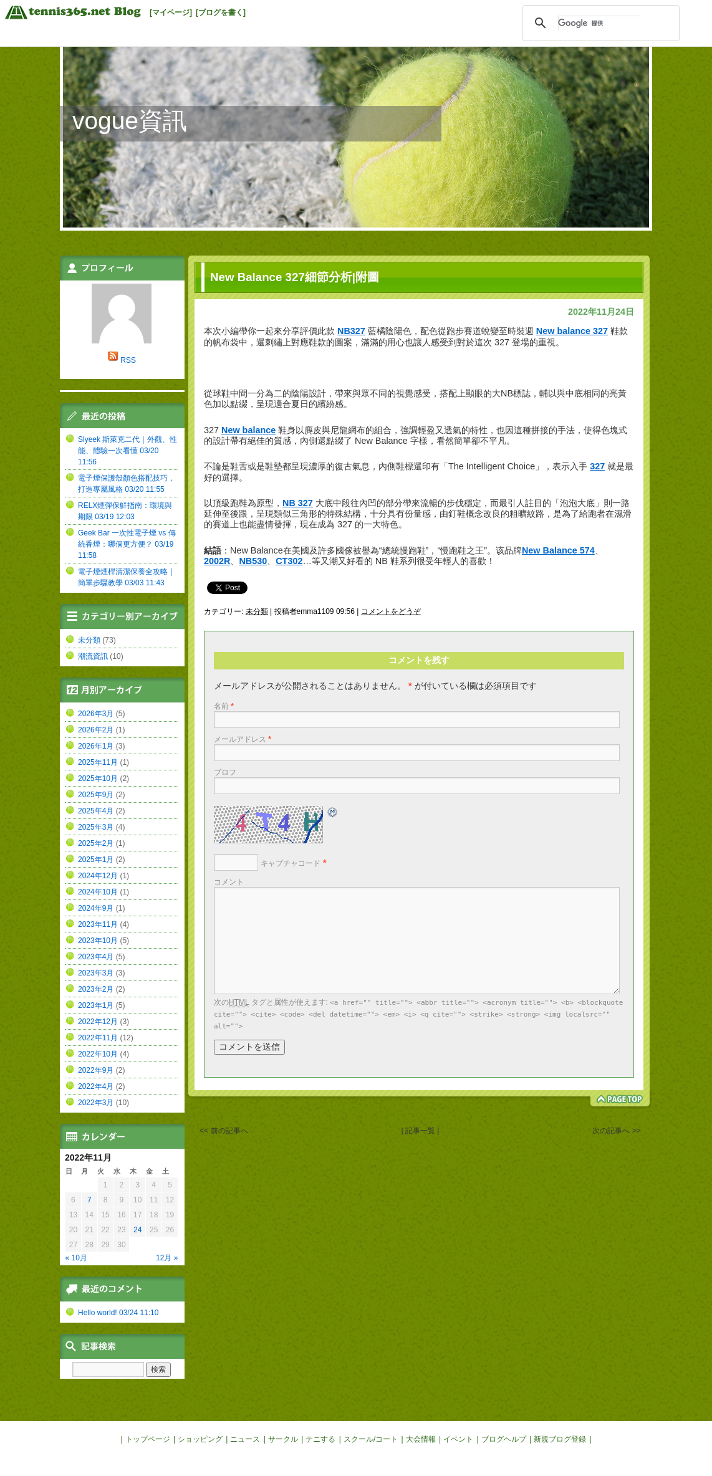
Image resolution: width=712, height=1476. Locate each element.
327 (597, 466)
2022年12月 (98, 1021)
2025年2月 (95, 843)
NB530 (253, 561)
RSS (128, 360)
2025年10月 (98, 778)
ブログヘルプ (503, 1439)
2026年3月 (95, 713)
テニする (320, 1439)
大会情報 (421, 1439)
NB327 (351, 331)
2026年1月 (95, 746)
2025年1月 (95, 859)
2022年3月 (95, 1102)
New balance (248, 430)
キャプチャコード (290, 863)
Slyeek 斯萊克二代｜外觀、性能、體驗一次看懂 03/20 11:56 (127, 450)
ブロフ (225, 772)
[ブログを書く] (221, 12)
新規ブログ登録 (560, 1439)
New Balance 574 (558, 550)
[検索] (599, 23)
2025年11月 (98, 762)
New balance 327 (572, 331)
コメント (229, 882)
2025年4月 (95, 811)
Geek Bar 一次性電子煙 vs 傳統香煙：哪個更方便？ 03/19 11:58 (127, 544)
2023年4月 (95, 956)
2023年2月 (95, 989)
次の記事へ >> (616, 1130)
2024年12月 (98, 875)
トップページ (147, 1439)
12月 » (167, 1257)
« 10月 (76, 1257)
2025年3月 (95, 827)
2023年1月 (95, 1005)
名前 (224, 706)
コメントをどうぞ (391, 611)
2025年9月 (95, 794)
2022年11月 (98, 1037)
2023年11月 (98, 924)
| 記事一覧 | (420, 1130)
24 (137, 1229)
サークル (283, 1439)
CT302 (289, 561)
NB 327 (297, 503)
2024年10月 (98, 892)
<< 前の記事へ (224, 1130)
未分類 (257, 611)
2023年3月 (95, 973)
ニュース (245, 1439)
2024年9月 (95, 908)
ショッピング (200, 1439)
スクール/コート (371, 1439)
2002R (217, 561)
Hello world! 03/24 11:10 (118, 1312)
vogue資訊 (129, 120)
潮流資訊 (93, 656)
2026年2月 (95, 730)
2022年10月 (98, 1054)
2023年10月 (98, 940)
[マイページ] (171, 12)
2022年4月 (95, 1086)
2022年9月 (95, 1070)
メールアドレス (242, 739)
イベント (458, 1439)
